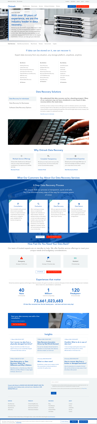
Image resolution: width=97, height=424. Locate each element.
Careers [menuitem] (70, 411)
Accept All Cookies (83, 421)
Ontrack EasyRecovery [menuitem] (33, 403)
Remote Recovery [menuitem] (44, 77)
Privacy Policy (84, 388)
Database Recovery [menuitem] (44, 67)
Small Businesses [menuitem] (64, 65)
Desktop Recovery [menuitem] (24, 65)
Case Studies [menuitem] (51, 407)
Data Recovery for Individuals (47, 114)
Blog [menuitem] (49, 403)
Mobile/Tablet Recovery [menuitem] (25, 79)
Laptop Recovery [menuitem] (24, 67)
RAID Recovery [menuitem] (23, 75)
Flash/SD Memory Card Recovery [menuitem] (28, 73)
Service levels (48, 43)
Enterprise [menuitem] (62, 67)
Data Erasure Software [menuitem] (33, 407)
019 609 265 (40, 236)
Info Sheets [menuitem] (50, 411)
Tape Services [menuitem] (11, 407)
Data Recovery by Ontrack (71, 169)
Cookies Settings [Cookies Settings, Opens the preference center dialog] (64, 421)
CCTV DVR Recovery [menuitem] (45, 75)
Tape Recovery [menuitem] (23, 77)
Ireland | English (12, 1)
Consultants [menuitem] (63, 79)
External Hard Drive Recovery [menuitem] (27, 69)
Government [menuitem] (63, 71)
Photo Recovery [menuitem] (44, 65)
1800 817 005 (72, 6)
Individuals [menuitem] (62, 69)
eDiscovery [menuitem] (10, 409)
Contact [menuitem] (70, 403)
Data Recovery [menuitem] (11, 403)
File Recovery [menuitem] (43, 69)
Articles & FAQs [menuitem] (51, 409)
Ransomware (34, 6)
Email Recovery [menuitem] (43, 79)
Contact (87, 1)
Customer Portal (42, 169)
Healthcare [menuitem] (62, 73)
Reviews (41, 43)
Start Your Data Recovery (82, 6)
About (82, 1)
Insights (55, 43)
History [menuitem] (70, 405)
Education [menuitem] (62, 77)
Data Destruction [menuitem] (11, 405)
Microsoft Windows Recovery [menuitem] (47, 73)
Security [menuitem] (70, 409)
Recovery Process (15, 169)
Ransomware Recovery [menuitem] (45, 71)
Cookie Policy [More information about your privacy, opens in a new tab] (18, 422)
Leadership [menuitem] (71, 407)
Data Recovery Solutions (23, 43)
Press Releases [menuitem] (51, 405)
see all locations (51, 416)
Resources (73, 1)
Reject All (74, 421)
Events (78, 1)
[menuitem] (22, 82)
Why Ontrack (34, 43)
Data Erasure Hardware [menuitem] (33, 409)
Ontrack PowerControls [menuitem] (33, 405)
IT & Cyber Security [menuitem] (64, 75)
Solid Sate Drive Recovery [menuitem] (26, 71)
